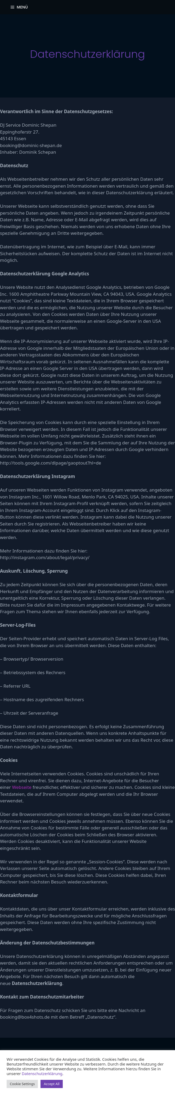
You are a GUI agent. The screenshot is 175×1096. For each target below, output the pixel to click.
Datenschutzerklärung (42, 1073)
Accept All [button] (51, 1083)
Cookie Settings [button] (22, 1083)
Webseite (22, 787)
